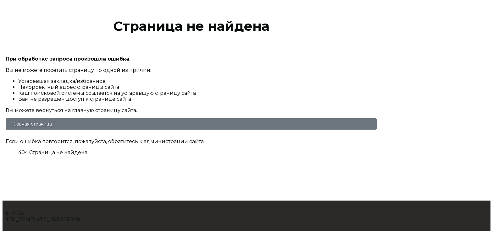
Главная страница (32, 124)
